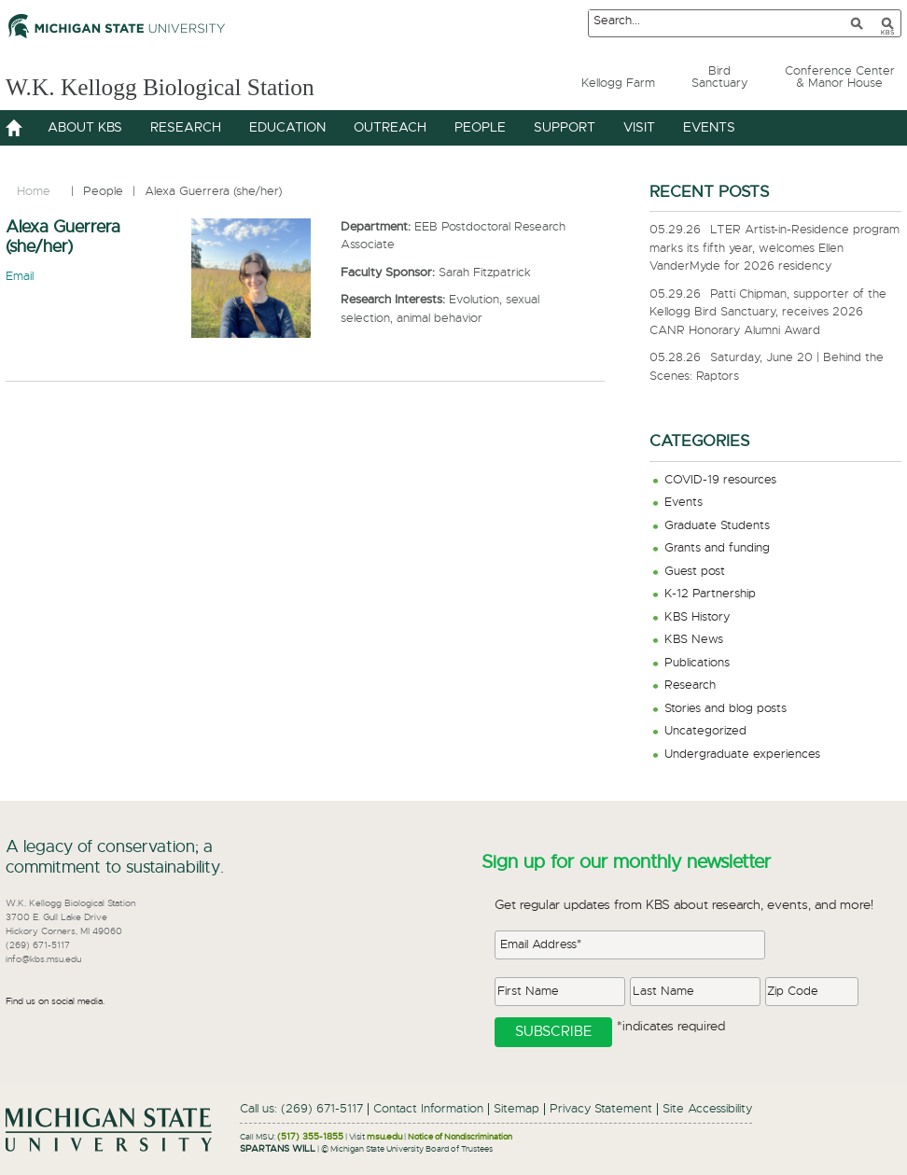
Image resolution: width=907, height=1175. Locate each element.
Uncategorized (705, 731)
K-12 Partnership (710, 594)
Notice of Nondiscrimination (460, 1137)
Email (20, 277)
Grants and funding (717, 548)
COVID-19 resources (720, 480)
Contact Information (428, 1109)
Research (690, 685)
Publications (697, 663)
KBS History (697, 617)
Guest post (694, 572)
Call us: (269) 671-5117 (301, 1109)
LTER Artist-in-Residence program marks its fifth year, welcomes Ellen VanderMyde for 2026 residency (774, 248)
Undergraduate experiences (742, 754)
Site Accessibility (707, 1109)
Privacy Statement (601, 1109)
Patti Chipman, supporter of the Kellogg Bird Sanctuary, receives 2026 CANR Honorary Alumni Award (767, 312)
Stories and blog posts (725, 709)
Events (683, 503)
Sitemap (516, 1109)
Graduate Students (717, 526)
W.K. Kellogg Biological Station (194, 85)
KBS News (693, 640)
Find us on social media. (55, 1001)
